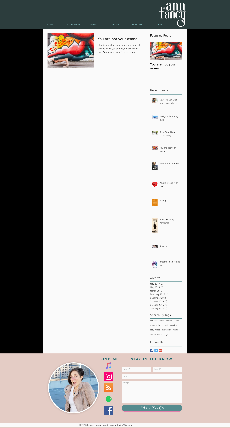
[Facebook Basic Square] (151, 350)
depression (166, 330)
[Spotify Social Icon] (108, 399)
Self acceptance (157, 320)
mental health (156, 334)
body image (155, 330)
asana (176, 320)
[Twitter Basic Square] (156, 350)
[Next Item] (177, 51)
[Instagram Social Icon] (108, 376)
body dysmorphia (169, 325)
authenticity (155, 325)
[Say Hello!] (152, 408)
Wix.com (127, 425)
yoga (166, 334)
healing (176, 330)
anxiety (169, 320)
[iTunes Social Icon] (108, 365)
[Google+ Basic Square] (160, 350)
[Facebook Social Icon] (108, 410)
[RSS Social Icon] (108, 387)
